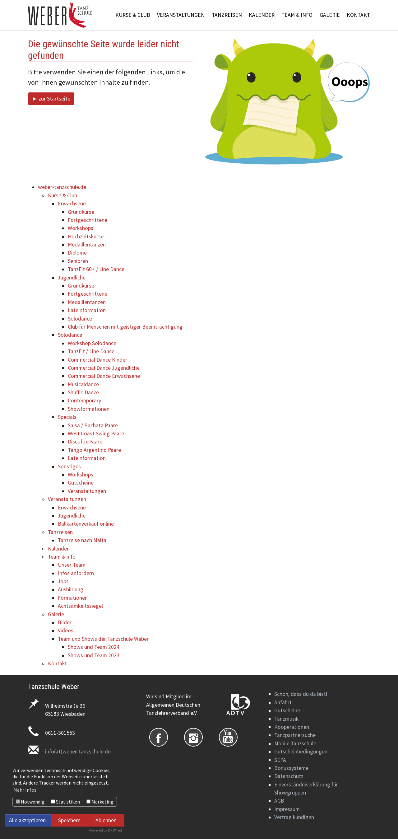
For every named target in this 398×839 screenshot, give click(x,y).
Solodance (80, 318)
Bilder (65, 622)
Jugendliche (72, 277)
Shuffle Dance (83, 392)
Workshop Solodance (92, 343)
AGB (279, 800)
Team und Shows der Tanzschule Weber (103, 638)
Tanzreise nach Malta (82, 540)
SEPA (280, 760)
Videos (65, 630)
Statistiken (65, 802)
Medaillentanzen (87, 244)
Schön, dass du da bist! (300, 694)
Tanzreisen (60, 532)
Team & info (62, 556)
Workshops (80, 228)
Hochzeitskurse (86, 236)
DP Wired (115, 830)
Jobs (63, 581)
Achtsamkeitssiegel (80, 605)
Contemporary (84, 400)
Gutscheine (81, 482)
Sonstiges (69, 466)
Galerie (56, 614)
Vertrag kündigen (294, 817)
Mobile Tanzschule (295, 743)
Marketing (99, 802)
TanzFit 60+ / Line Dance (96, 269)
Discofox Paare (85, 441)
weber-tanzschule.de (62, 187)
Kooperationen (291, 727)
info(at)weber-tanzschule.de (78, 751)
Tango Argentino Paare (94, 450)
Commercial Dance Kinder (97, 359)
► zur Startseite (51, 98)
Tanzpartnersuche (295, 735)
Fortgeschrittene (87, 220)
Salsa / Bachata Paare (93, 425)
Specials (67, 417)
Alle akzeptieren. (28, 820)
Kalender (58, 548)
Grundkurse (81, 212)
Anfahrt (283, 702)
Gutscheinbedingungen (300, 751)
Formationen (73, 597)
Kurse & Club (62, 195)
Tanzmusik (286, 718)
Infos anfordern (76, 573)
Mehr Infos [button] (24, 790)
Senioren (78, 261)
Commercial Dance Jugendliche (104, 367)
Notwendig (30, 802)
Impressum (287, 809)
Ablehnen (106, 820)
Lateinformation (87, 310)
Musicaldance (83, 384)
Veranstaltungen (87, 491)
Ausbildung (70, 589)
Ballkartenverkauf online (86, 523)
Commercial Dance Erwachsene (104, 376)
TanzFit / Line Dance (91, 351)
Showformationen (88, 408)
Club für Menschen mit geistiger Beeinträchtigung (125, 326)
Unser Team (72, 564)
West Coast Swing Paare (96, 433)
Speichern (69, 820)
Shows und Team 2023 (93, 655)
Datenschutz (288, 776)
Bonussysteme (291, 768)
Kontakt (57, 663)
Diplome (77, 252)
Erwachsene (72, 203)
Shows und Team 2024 (93, 647)
